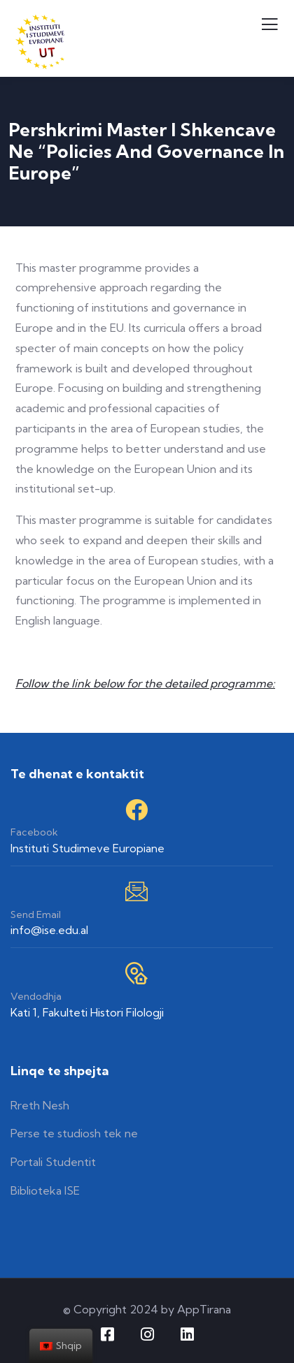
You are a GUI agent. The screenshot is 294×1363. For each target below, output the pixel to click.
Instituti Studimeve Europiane (87, 848)
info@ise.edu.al (49, 930)
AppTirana (204, 1309)
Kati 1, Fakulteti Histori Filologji (87, 1012)
